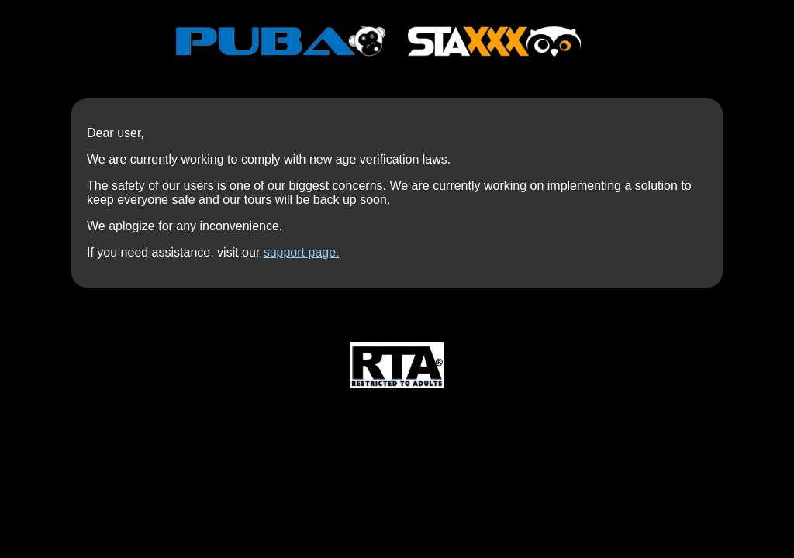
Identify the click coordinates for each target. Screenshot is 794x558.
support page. (302, 252)
